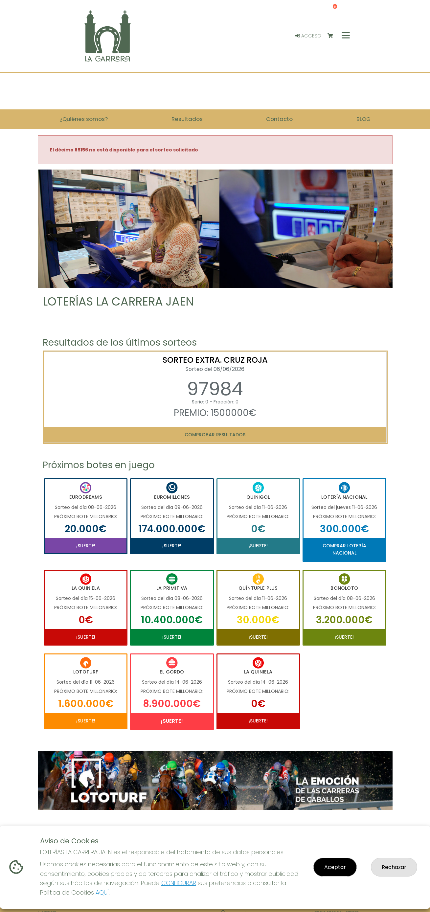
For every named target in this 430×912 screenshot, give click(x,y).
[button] (64, 237)
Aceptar (335, 867)
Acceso (308, 36)
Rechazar (394, 867)
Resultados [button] (187, 119)
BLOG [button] (363, 119)
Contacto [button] (279, 119)
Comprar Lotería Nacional (344, 549)
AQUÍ (102, 892)
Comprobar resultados (215, 434)
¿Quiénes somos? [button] (83, 119)
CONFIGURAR (178, 883)
